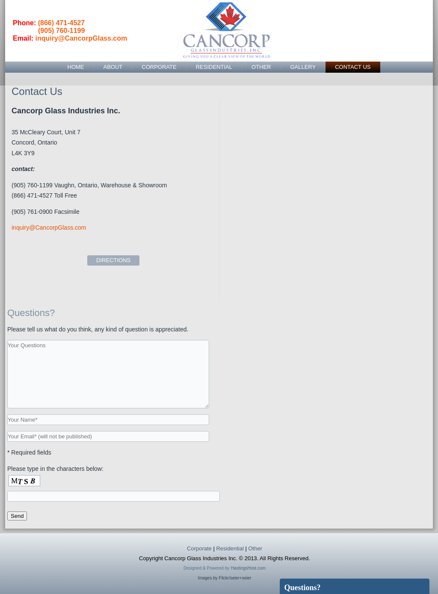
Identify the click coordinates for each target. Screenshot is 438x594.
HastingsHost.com (248, 568)
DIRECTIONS (113, 260)
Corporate (159, 67)
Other (261, 67)
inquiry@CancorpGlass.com (81, 38)
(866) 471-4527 (61, 23)
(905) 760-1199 (61, 30)
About (113, 67)
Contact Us (352, 67)
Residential (214, 67)
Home (76, 67)
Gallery (303, 67)
